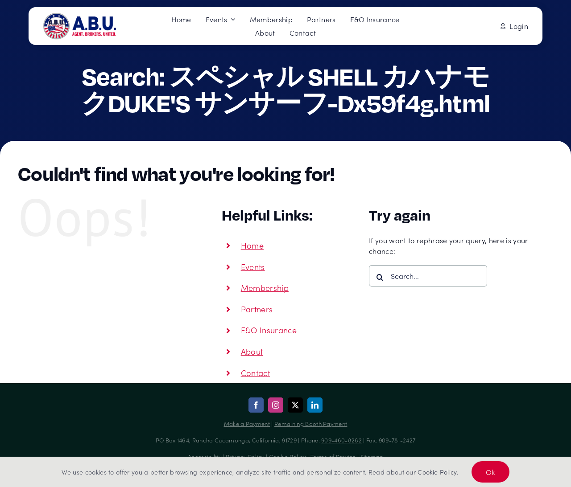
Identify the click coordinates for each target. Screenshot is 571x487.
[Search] (379, 277)
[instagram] (275, 405)
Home (252, 245)
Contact (255, 372)
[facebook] (256, 405)
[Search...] (428, 275)
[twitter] (295, 405)
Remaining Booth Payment (310, 423)
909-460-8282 (341, 440)
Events (253, 266)
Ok (490, 472)
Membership (265, 287)
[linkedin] (315, 405)
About (252, 351)
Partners (257, 309)
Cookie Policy (437, 471)
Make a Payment (247, 423)
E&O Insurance (269, 330)
